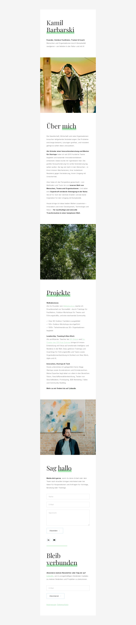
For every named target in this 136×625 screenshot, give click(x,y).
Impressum (51, 605)
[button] (49, 539)
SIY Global (75, 339)
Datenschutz (62, 605)
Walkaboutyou (70, 306)
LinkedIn (51, 576)
